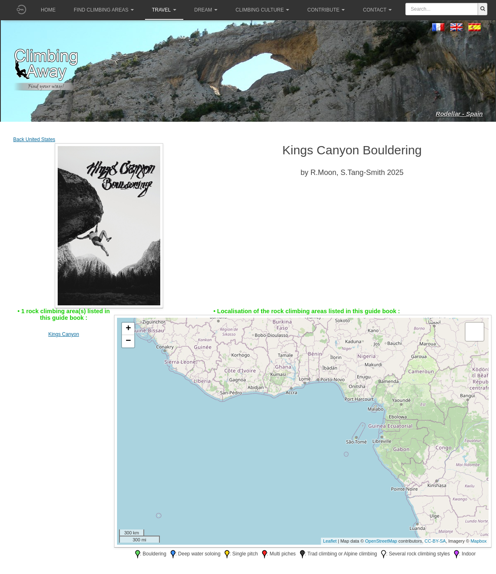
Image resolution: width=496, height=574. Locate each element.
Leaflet (330, 541)
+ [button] (128, 329)
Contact (377, 10)
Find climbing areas (104, 10)
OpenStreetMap (381, 541)
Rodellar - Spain (459, 113)
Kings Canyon (63, 334)
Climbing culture (262, 10)
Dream (206, 10)
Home (48, 10)
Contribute (326, 10)
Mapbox (478, 541)
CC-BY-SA (435, 541)
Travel (164, 10)
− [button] (128, 341)
